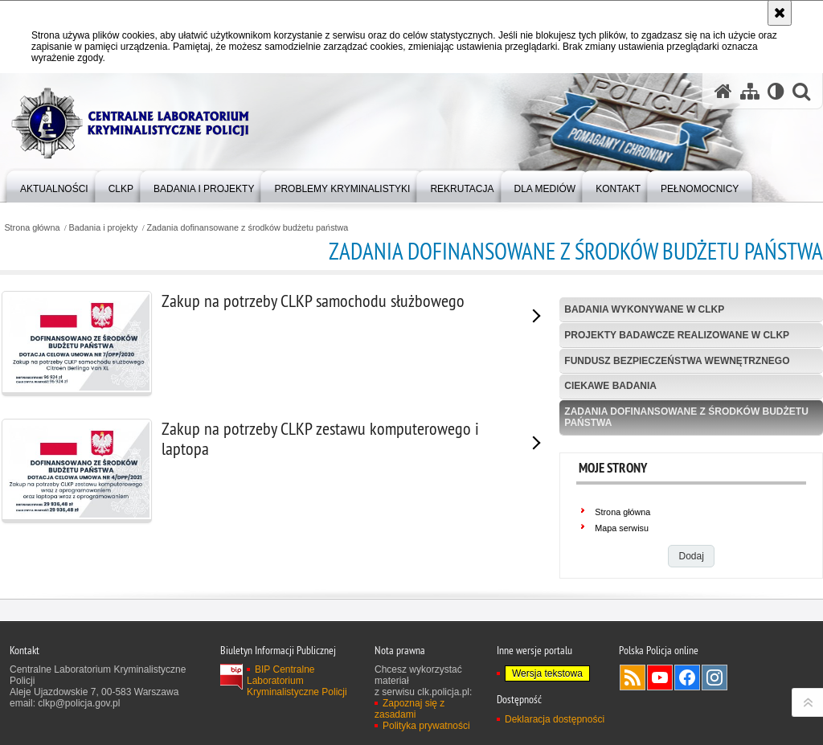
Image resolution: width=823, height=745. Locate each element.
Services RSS (632, 713)
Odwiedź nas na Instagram (714, 713)
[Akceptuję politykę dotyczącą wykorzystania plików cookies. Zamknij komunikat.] (780, 13)
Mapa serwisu (622, 528)
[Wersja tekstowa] (776, 91)
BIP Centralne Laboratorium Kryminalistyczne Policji (297, 716)
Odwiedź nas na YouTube (660, 713)
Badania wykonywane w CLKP (644, 309)
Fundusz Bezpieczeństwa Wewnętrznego (676, 360)
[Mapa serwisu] (750, 91)
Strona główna (31, 227)
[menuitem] (54, 185)
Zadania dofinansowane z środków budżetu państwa (247, 227)
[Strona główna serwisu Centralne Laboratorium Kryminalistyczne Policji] (723, 91)
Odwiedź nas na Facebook (687, 713)
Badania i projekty (103, 227)
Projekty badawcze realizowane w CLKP (676, 335)
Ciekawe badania (610, 385)
